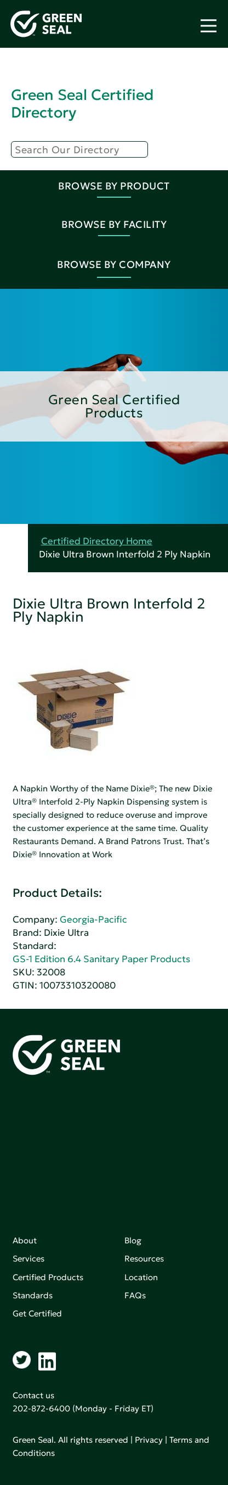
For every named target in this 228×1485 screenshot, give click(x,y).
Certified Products (48, 1277)
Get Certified (37, 1313)
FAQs (135, 1295)
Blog (132, 1240)
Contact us (33, 1395)
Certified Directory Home (96, 541)
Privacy (149, 1439)
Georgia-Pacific (93, 919)
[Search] (79, 149)
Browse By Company (114, 264)
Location (141, 1277)
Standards (33, 1295)
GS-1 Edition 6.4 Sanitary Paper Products (101, 959)
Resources (144, 1258)
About (25, 1240)
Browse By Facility (114, 224)
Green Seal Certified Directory (82, 103)
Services (28, 1258)
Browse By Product (114, 186)
